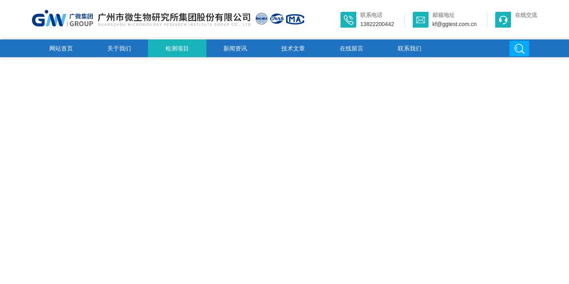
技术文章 (293, 48)
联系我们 (409, 48)
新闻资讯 (235, 48)
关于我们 (119, 48)
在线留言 (351, 48)
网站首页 (61, 48)
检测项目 (177, 48)
